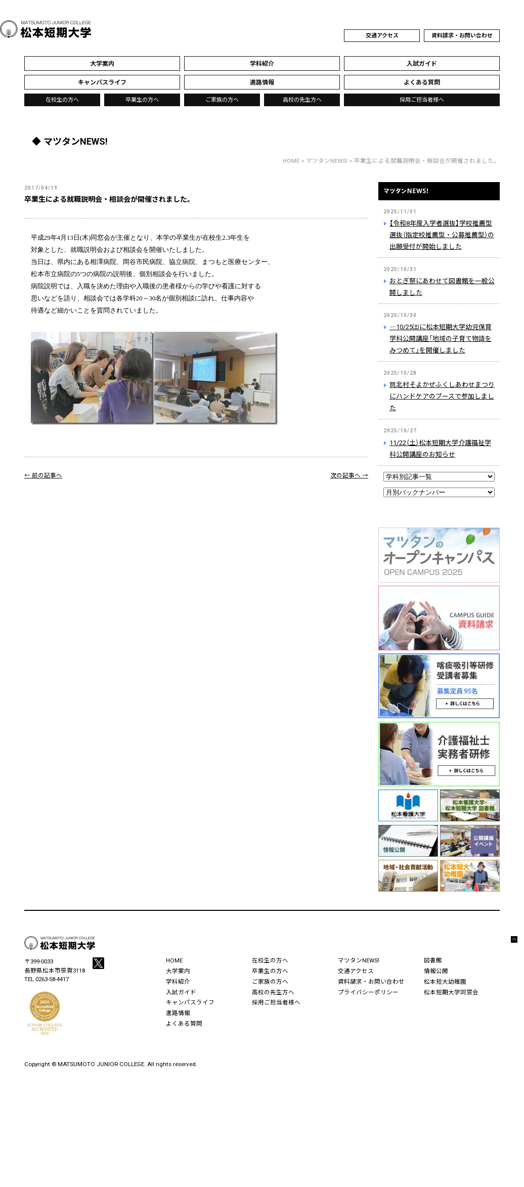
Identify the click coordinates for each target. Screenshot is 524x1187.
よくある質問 (184, 1023)
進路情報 (178, 1013)
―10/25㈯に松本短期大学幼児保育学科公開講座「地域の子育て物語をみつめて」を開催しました (440, 338)
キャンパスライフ (190, 1002)
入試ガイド (181, 992)
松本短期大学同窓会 (451, 992)
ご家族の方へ (222, 100)
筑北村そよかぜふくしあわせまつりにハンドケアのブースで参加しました (442, 396)
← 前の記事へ (43, 475)
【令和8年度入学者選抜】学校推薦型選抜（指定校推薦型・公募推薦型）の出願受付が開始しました (441, 234)
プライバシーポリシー (368, 992)
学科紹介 (178, 981)
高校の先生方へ (302, 100)
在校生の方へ (62, 100)
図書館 (433, 960)
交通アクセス (382, 35)
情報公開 (436, 971)
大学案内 (178, 971)
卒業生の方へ (142, 100)
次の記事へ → (349, 475)
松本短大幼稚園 (445, 981)
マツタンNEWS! (439, 197)
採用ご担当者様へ (422, 100)
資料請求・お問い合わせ (462, 35)
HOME (291, 160)
